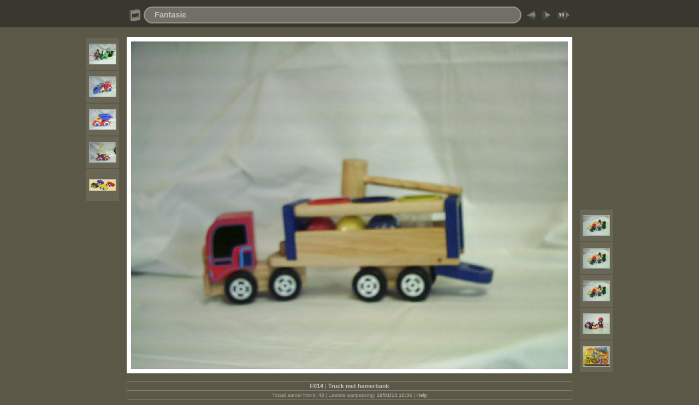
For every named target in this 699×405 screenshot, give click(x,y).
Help (421, 395)
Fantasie (170, 14)
